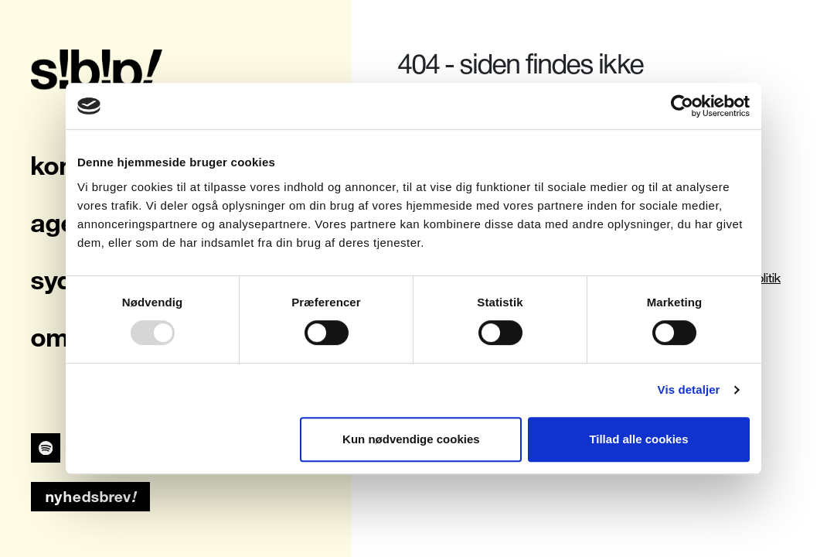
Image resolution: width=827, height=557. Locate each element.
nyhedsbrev (91, 496)
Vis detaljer (689, 389)
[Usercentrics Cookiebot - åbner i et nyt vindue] (682, 106)
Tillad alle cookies (638, 439)
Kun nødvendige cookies (411, 439)
